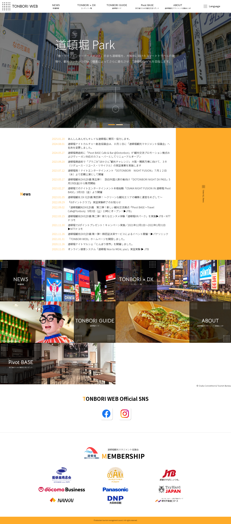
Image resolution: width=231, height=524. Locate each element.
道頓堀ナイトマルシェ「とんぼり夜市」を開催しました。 (101, 244)
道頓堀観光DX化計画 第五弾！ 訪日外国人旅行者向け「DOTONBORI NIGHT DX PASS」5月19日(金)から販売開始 (119, 181)
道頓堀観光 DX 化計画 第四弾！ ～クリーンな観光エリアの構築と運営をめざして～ (115, 197)
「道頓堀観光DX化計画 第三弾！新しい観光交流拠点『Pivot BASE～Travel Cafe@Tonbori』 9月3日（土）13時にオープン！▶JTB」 (111, 209)
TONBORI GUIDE (116, 7)
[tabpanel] (115, 70)
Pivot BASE (147, 7)
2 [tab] (119, 124)
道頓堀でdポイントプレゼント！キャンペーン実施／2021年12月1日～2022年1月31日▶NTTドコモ (117, 227)
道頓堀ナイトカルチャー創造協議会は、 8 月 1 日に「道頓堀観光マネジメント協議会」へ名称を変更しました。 (119, 146)
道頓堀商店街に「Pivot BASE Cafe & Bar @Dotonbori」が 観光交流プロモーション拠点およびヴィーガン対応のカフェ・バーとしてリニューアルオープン (119, 154)
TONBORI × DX (86, 7)
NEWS (56, 7)
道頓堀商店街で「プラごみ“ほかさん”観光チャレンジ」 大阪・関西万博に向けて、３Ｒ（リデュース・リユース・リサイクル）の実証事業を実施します (117, 163)
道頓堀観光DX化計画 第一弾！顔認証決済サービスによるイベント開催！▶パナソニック (118, 234)
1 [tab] (111, 124)
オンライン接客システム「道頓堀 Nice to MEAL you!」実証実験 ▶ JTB (108, 249)
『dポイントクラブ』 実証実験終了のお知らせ (94, 202)
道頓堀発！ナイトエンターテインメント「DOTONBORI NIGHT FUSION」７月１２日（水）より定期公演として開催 (117, 172)
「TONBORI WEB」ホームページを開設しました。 (97, 239)
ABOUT (178, 7)
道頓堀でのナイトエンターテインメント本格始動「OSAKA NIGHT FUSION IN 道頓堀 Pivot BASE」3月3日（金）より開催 (119, 190)
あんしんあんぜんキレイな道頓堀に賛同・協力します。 (99, 139)
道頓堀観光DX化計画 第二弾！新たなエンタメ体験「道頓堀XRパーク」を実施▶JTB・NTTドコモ (119, 218)
